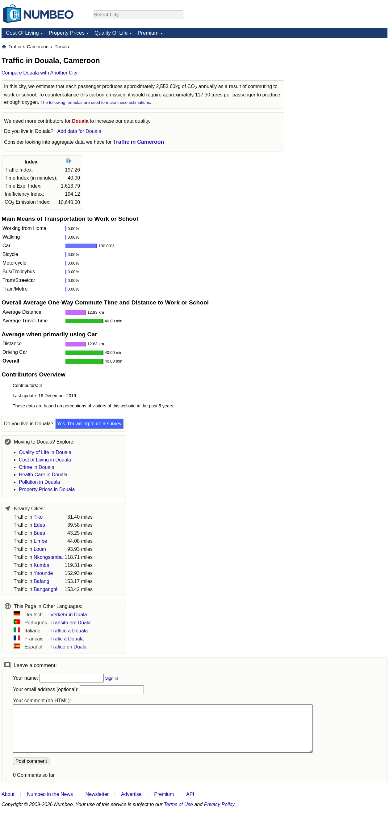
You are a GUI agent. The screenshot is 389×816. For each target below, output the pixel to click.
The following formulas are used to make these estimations (95, 102)
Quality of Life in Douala (45, 452)
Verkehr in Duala (68, 614)
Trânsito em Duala (70, 622)
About (8, 794)
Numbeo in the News (50, 794)
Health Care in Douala (43, 474)
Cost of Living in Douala (45, 459)
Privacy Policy (219, 804)
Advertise (131, 794)
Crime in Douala (36, 467)
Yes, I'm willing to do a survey (89, 423)
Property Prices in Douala (47, 489)
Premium (148, 33)
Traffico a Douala (69, 630)
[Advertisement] (341, 82)
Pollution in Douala (39, 482)
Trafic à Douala (67, 638)
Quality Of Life (111, 33)
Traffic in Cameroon (138, 142)
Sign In (111, 678)
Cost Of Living (22, 33)
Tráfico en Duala (68, 646)
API (190, 794)
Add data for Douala (79, 131)
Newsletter (97, 794)
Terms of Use (178, 804)
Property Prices (67, 33)
